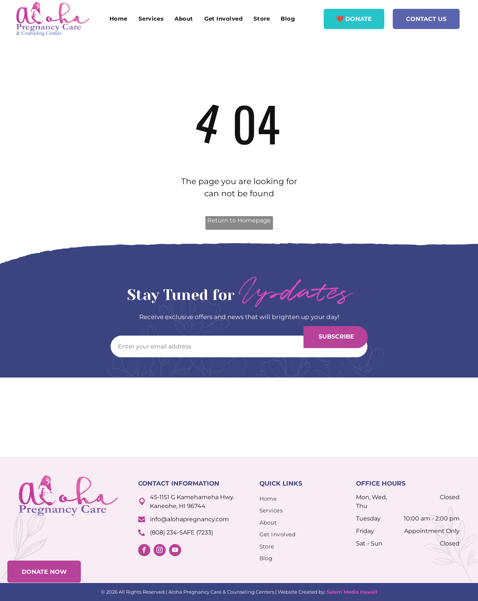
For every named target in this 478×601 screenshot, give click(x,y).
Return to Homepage (239, 220)
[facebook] (144, 551)
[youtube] (175, 551)
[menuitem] (118, 19)
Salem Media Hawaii (352, 592)
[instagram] (160, 551)
